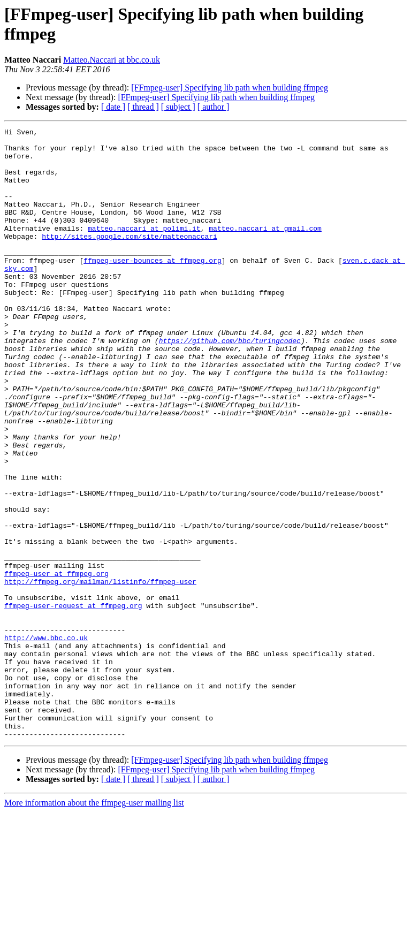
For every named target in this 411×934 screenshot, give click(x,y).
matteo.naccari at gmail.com (265, 249)
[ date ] (113, 106)
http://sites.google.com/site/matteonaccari (129, 258)
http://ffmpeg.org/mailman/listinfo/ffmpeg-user (100, 673)
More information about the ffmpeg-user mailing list (94, 924)
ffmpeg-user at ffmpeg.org (56, 663)
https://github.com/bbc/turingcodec (230, 384)
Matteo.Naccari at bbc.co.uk (111, 59)
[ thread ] (143, 106)
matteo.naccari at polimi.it (144, 249)
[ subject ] (178, 106)
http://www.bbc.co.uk (46, 740)
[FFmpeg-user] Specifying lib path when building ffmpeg (229, 87)
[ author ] (213, 106)
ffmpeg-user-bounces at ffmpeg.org (152, 287)
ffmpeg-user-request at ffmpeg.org (73, 702)
